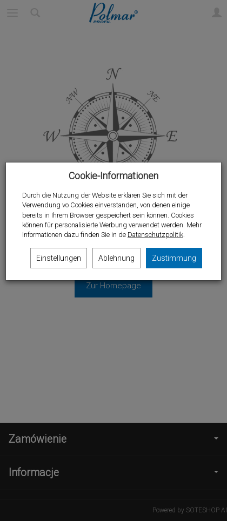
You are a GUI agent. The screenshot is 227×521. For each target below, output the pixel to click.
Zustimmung (174, 258)
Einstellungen (58, 258)
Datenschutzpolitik (155, 235)
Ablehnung (116, 258)
